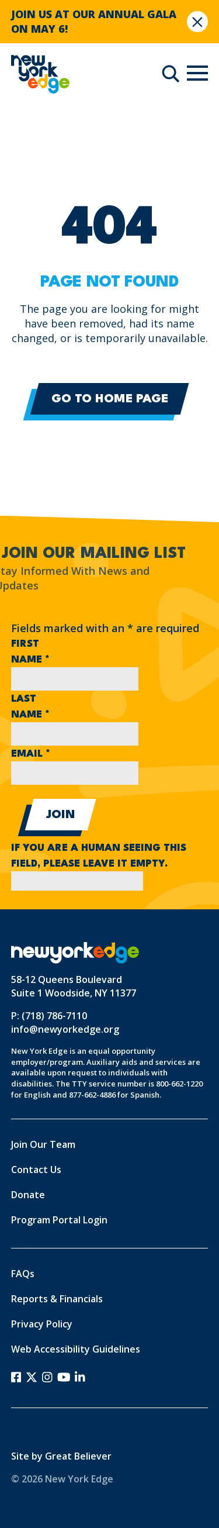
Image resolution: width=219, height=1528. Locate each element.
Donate (28, 1194)
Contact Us (36, 1169)
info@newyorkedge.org (65, 1029)
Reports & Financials (57, 1298)
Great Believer (78, 1456)
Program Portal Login (59, 1219)
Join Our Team (43, 1144)
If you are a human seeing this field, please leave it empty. (98, 864)
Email (30, 754)
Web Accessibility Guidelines (75, 1349)
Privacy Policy (41, 1323)
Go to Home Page (109, 399)
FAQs (22, 1273)
